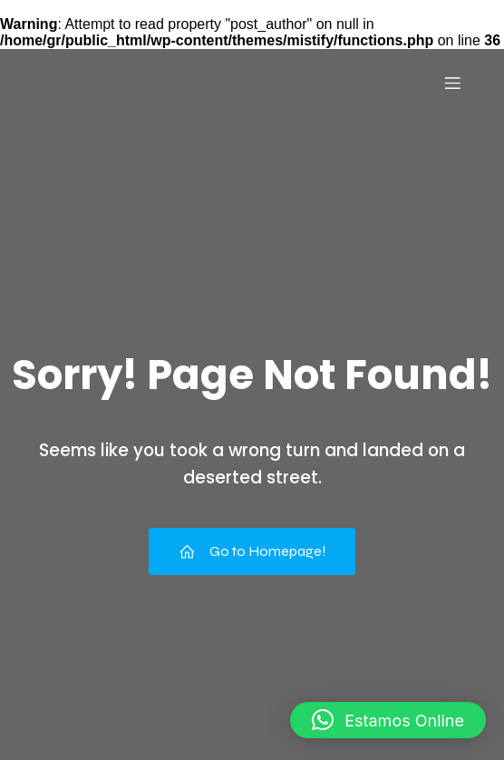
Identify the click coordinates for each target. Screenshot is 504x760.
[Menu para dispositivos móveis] (452, 82)
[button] (388, 720)
